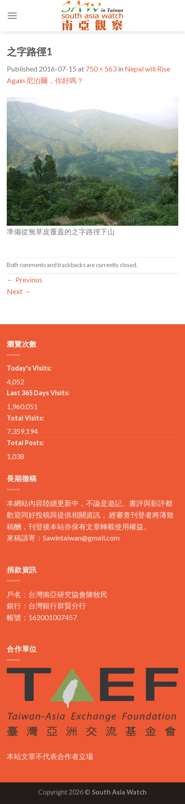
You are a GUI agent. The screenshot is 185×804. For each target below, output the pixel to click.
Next (19, 291)
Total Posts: (25, 443)
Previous (24, 279)
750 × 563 (101, 68)
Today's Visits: (29, 368)
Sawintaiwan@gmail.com (81, 537)
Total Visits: (25, 418)
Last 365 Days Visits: (38, 393)
